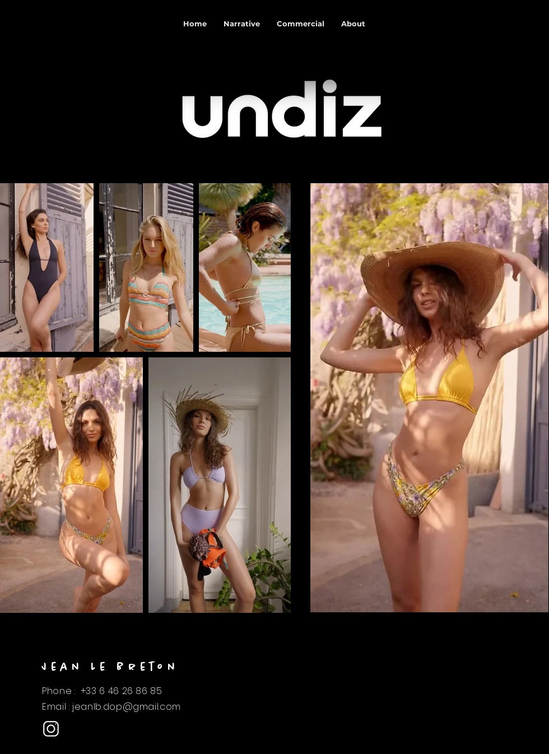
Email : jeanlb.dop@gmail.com (111, 706)
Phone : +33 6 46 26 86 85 (102, 691)
